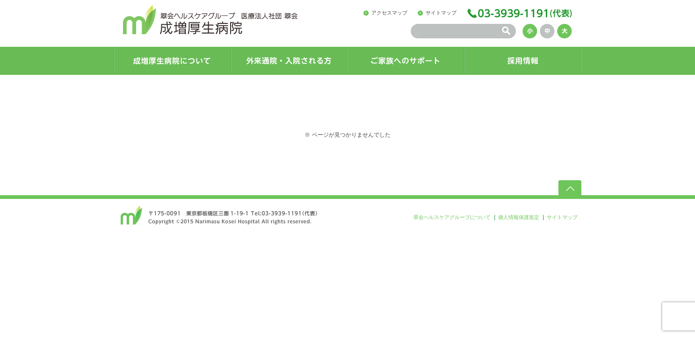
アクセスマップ (389, 12)
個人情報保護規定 (518, 217)
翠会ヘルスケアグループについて (452, 217)
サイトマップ (441, 12)
